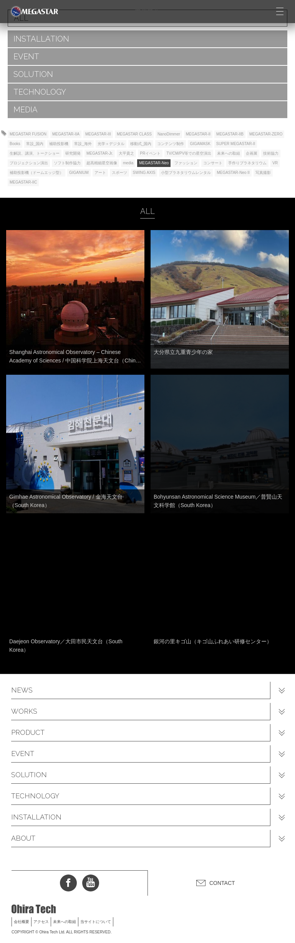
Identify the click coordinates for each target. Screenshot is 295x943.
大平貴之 (126, 153)
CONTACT (222, 883)
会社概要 (21, 922)
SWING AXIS (144, 172)
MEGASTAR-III (98, 134)
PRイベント (150, 153)
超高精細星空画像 (101, 163)
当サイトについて (95, 922)
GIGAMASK (200, 144)
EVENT (26, 56)
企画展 (251, 153)
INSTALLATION (41, 38)
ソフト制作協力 (67, 163)
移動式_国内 (141, 144)
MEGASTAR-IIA (66, 134)
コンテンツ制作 (170, 144)
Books (15, 144)
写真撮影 (263, 172)
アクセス (41, 922)
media (128, 163)
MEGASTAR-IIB (230, 134)
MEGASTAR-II (198, 134)
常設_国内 (35, 144)
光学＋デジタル (111, 144)
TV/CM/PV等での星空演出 (188, 153)
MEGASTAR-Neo (154, 163)
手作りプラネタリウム (247, 163)
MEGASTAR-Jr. (99, 153)
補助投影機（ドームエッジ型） (36, 172)
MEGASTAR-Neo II (233, 172)
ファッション (185, 163)
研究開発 (73, 153)
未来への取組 (228, 153)
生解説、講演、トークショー (35, 153)
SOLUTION (33, 74)
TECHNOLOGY (39, 92)
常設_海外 (83, 144)
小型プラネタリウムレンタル (186, 172)
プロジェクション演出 (29, 163)
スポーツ (119, 172)
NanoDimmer (168, 134)
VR (275, 163)
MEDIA (25, 109)
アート (100, 172)
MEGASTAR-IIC (23, 182)
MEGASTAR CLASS (134, 134)
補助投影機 (58, 144)
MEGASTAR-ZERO (265, 134)
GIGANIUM (79, 172)
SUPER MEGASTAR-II (235, 144)
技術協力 (270, 153)
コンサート (212, 163)
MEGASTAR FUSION (28, 134)
